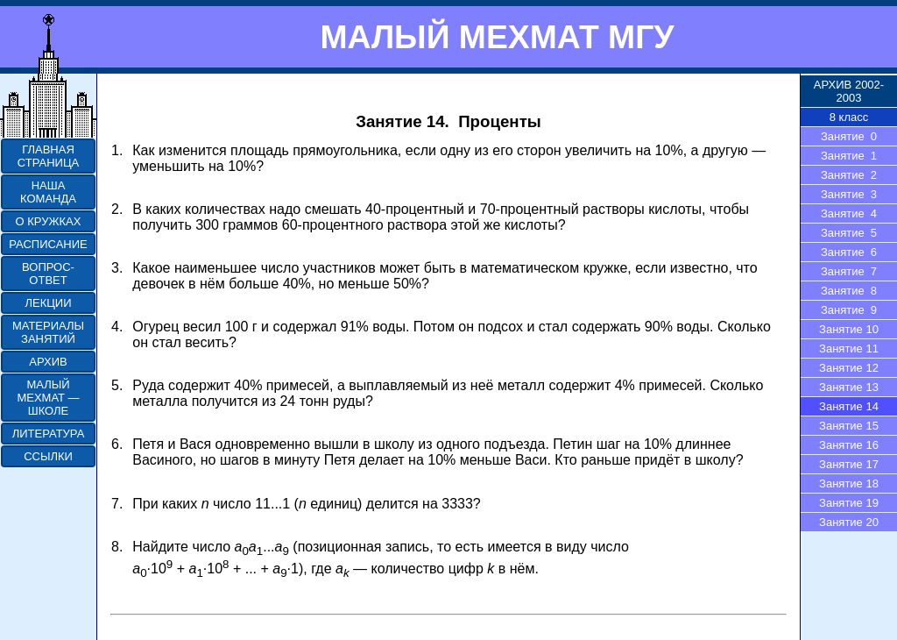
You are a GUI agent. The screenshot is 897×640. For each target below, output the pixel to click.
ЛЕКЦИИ (48, 302)
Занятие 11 (849, 348)
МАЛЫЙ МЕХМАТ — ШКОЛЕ (48, 397)
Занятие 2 (849, 174)
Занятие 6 (849, 252)
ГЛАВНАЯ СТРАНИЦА (48, 156)
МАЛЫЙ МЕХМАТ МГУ (497, 36)
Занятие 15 (849, 425)
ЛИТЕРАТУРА (48, 433)
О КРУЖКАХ (48, 221)
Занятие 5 (849, 232)
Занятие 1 (849, 155)
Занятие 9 (849, 309)
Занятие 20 (849, 522)
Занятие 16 (849, 445)
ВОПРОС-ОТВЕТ (48, 273)
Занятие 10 (849, 329)
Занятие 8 (849, 290)
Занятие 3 (849, 194)
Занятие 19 (849, 502)
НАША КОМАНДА (48, 192)
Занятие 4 (849, 213)
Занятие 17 (849, 464)
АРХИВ (48, 361)
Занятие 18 (849, 483)
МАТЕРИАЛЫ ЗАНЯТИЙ (48, 332)
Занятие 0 (849, 136)
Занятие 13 (849, 387)
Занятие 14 (849, 406)
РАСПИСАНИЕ (48, 244)
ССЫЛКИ (48, 456)
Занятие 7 (849, 271)
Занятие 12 (849, 367)
